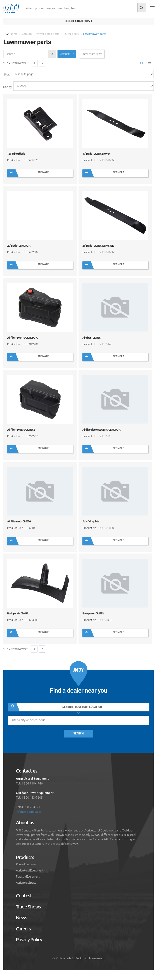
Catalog (27, 34)
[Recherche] (80, 7)
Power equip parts (48, 34)
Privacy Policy (29, 939)
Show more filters (92, 53)
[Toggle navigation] (152, 8)
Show (6, 74)
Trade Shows (28, 906)
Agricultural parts (26, 882)
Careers (23, 928)
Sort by (7, 87)
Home (11, 34)
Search (78, 733)
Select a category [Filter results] (78, 21)
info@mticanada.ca (28, 811)
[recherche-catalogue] (25, 54)
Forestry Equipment (27, 876)
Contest (24, 895)
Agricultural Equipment (29, 870)
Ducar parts (71, 34)
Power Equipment (27, 864)
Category (65, 53)
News (21, 917)
